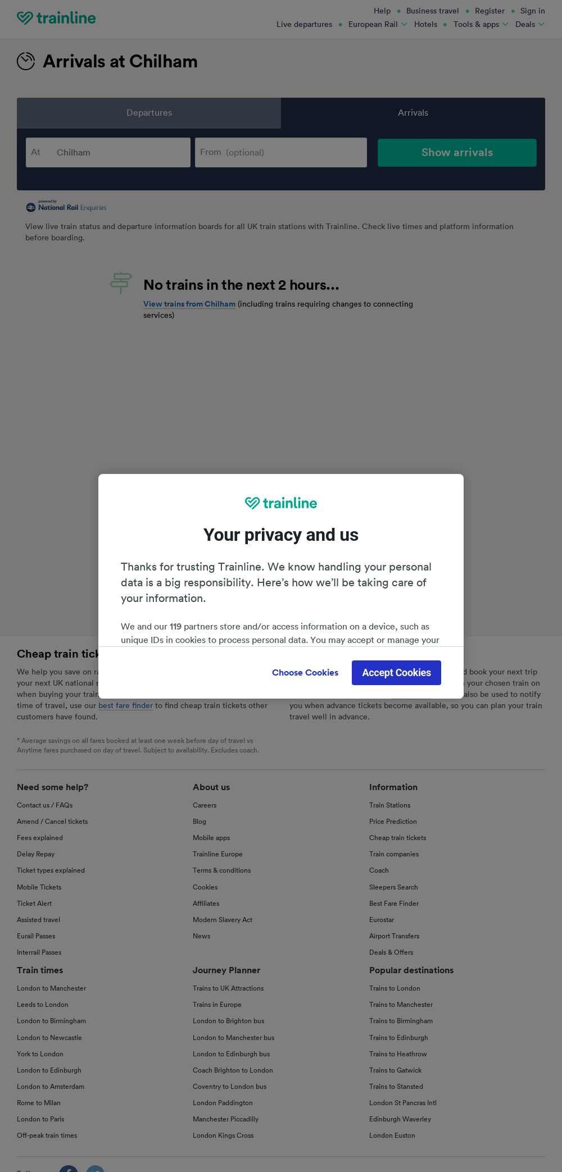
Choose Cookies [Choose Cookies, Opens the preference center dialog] (305, 672)
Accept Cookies (396, 672)
